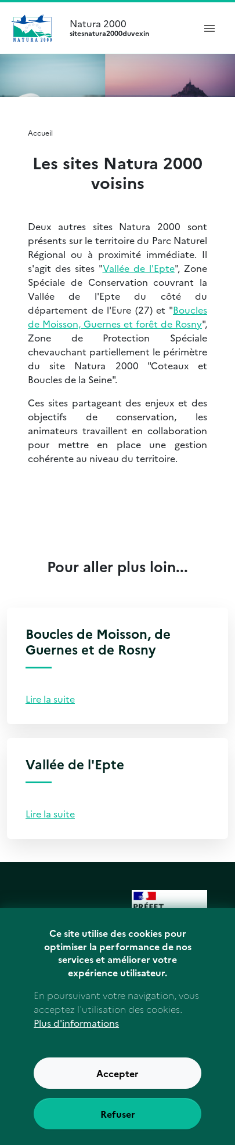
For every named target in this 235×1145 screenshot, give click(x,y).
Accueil (40, 132)
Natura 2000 (127, 28)
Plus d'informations (76, 1040)
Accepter (117, 1090)
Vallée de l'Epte (139, 267)
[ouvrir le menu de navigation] (209, 28)
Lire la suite (50, 698)
